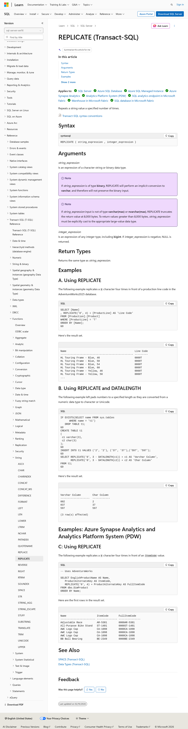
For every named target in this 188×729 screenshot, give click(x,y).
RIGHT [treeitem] (21, 571)
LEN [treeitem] (20, 514)
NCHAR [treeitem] (22, 533)
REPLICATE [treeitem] (24, 558)
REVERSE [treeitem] (22, 564)
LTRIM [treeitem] (21, 527)
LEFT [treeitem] (20, 508)
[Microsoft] (6, 4)
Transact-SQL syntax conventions (82, 116)
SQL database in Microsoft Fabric (134, 100)
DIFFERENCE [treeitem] (24, 495)
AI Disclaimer (10, 726)
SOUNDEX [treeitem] (23, 583)
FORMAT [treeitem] (22, 501)
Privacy (74, 726)
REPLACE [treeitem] (23, 552)
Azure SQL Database (110, 91)
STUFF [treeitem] (21, 615)
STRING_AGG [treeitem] (25, 602)
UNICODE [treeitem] (23, 640)
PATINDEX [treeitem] (23, 539)
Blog (45, 726)
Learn (62, 25)
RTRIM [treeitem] (21, 577)
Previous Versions (30, 726)
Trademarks (142, 726)
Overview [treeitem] (20, 325)
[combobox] (23, 30)
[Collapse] (42, 23)
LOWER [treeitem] (22, 520)
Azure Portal (146, 14)
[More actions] (174, 26)
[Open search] (171, 5)
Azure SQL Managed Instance (145, 91)
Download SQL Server (170, 14)
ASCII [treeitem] (21, 463)
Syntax (64, 63)
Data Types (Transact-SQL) (74, 664)
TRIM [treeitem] (21, 634)
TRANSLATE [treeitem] (24, 628)
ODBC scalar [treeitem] (22, 331)
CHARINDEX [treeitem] (24, 476)
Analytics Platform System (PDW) (106, 96)
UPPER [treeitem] (21, 647)
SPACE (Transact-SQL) (71, 659)
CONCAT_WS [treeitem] (25, 489)
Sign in (180, 4)
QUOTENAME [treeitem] (25, 546)
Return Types (68, 72)
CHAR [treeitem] (21, 470)
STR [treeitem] (20, 596)
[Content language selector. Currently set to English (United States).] (18, 718)
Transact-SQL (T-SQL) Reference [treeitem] (24, 232)
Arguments (67, 67)
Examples (66, 76)
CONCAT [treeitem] (22, 483)
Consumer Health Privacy (98, 726)
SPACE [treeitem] (21, 590)
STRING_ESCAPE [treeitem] (26, 609)
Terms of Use (125, 726)
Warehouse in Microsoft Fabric (90, 100)
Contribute (60, 726)
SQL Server (86, 25)
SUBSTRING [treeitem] (24, 621)
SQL (72, 25)
